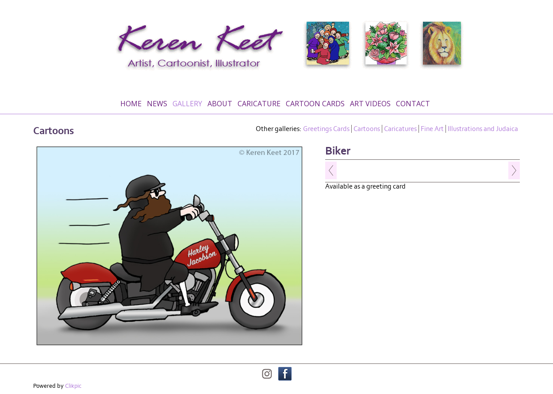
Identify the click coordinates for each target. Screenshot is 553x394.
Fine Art (432, 129)
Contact (413, 103)
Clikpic (73, 386)
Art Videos (370, 103)
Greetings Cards (326, 129)
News (157, 103)
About (219, 103)
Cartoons (366, 129)
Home (131, 103)
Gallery (187, 103)
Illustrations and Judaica (483, 129)
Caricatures (400, 129)
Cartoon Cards (315, 103)
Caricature (259, 103)
